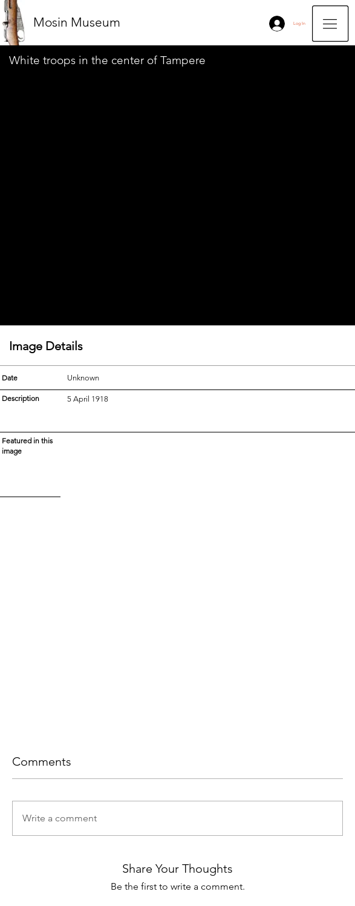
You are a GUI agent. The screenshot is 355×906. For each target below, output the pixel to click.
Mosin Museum (76, 22)
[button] (330, 23)
